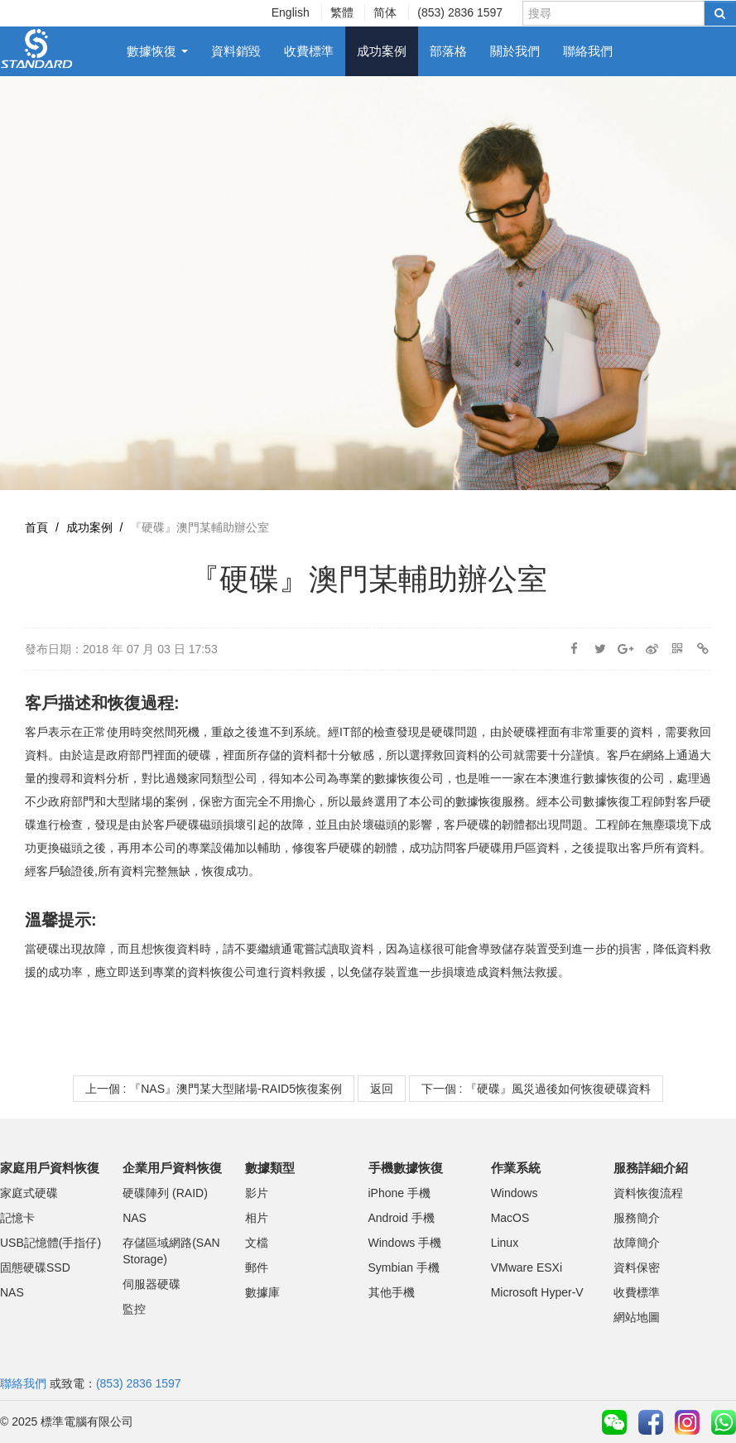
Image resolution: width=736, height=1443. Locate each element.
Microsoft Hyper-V (537, 1292)
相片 (256, 1217)
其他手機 (391, 1292)
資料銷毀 (236, 51)
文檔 (256, 1242)
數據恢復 (157, 51)
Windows (514, 1193)
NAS (12, 1292)
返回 (381, 1088)
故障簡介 (636, 1242)
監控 (134, 1309)
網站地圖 (636, 1317)
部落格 (448, 51)
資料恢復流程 (648, 1193)
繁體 (342, 12)
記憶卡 (17, 1217)
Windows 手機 (405, 1242)
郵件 (256, 1267)
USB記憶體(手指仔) (50, 1242)
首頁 (36, 527)
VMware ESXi (526, 1267)
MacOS (510, 1217)
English (291, 12)
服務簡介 (636, 1217)
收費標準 (309, 51)
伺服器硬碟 (151, 1284)
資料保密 (636, 1267)
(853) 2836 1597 (460, 12)
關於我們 (515, 51)
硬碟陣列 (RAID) (165, 1193)
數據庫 (262, 1292)
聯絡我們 (588, 51)
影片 (256, 1193)
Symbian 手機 (404, 1267)
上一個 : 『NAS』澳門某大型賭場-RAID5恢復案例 (213, 1088)
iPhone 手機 (399, 1193)
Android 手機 (401, 1217)
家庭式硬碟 (29, 1193)
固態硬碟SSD (35, 1267)
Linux (504, 1242)
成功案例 (381, 51)
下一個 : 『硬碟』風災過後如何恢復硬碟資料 (536, 1088)
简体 (385, 12)
